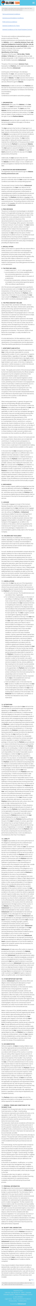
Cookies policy (22, 1301)
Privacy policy (13, 1301)
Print (31, 1280)
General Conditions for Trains (11, 25)
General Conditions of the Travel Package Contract (17, 29)
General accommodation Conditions (13, 18)
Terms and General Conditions (11, 14)
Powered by (18, 1304)
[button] (33, 3)
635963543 (24, 1294)
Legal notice (8, 1299)
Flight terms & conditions (9, 22)
